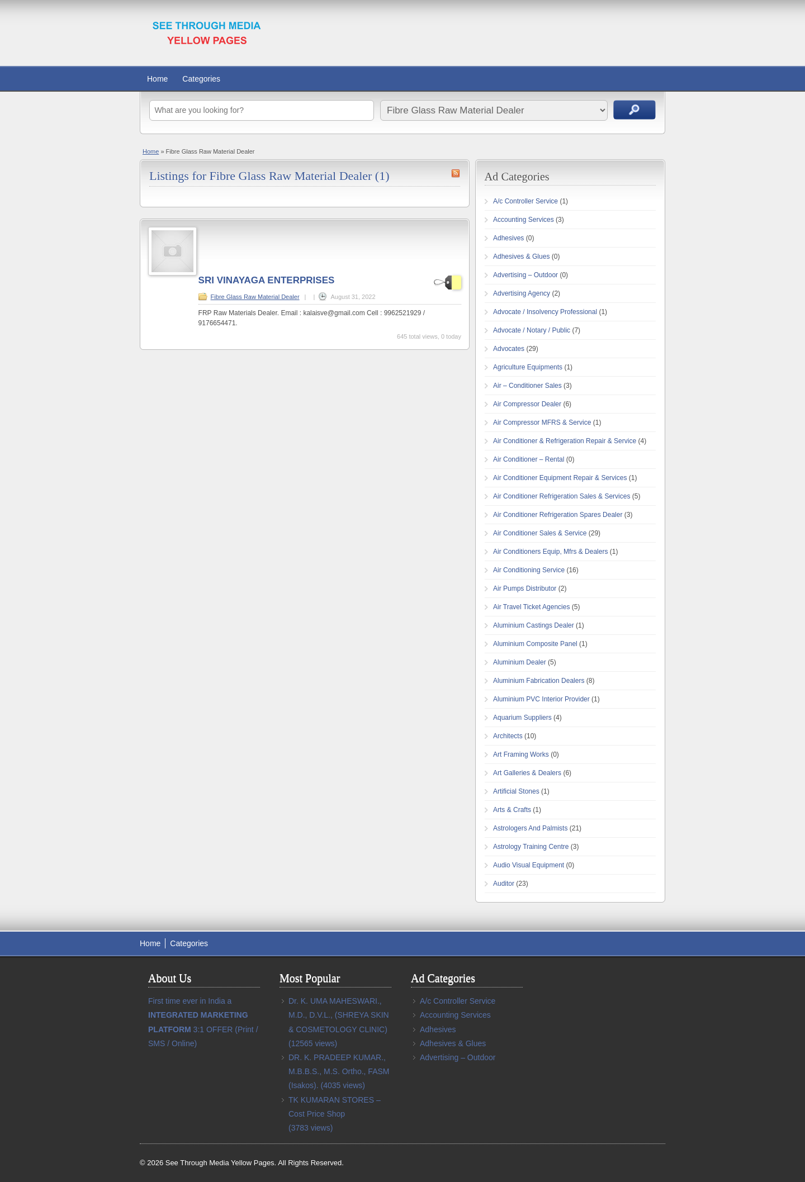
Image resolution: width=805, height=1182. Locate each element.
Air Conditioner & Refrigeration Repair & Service (564, 441)
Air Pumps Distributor (524, 588)
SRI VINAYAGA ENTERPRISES (266, 280)
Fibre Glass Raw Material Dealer (255, 296)
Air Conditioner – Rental (528, 459)
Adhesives (508, 238)
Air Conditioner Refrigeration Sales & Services (561, 496)
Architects (508, 736)
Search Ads (634, 110)
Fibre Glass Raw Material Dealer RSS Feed (455, 173)
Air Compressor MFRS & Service (542, 422)
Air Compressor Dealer (527, 404)
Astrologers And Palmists (530, 828)
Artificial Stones (516, 791)
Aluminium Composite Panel (535, 644)
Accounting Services (523, 220)
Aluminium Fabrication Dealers (538, 681)
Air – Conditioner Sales (527, 386)
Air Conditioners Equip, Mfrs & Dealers (550, 552)
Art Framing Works (521, 754)
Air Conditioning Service (529, 570)
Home (157, 78)
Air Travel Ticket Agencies (531, 607)
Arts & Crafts (512, 810)
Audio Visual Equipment (528, 865)
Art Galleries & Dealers (527, 773)
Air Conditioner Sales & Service (539, 533)
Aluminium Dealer (519, 662)
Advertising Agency (521, 293)
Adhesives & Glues (521, 256)
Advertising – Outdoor (525, 275)
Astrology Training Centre (531, 847)
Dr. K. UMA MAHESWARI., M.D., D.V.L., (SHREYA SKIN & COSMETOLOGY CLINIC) (338, 1014)
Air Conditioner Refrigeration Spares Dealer (557, 515)
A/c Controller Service (525, 201)
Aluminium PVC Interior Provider (541, 699)
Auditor (503, 883)
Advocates (508, 349)
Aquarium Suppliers (522, 717)
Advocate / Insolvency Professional (545, 312)
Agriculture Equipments (527, 367)
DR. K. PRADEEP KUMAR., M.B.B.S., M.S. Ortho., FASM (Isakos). (338, 1071)
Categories (201, 78)
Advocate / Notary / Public (531, 330)
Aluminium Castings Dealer (533, 625)
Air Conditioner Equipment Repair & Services (560, 478)
